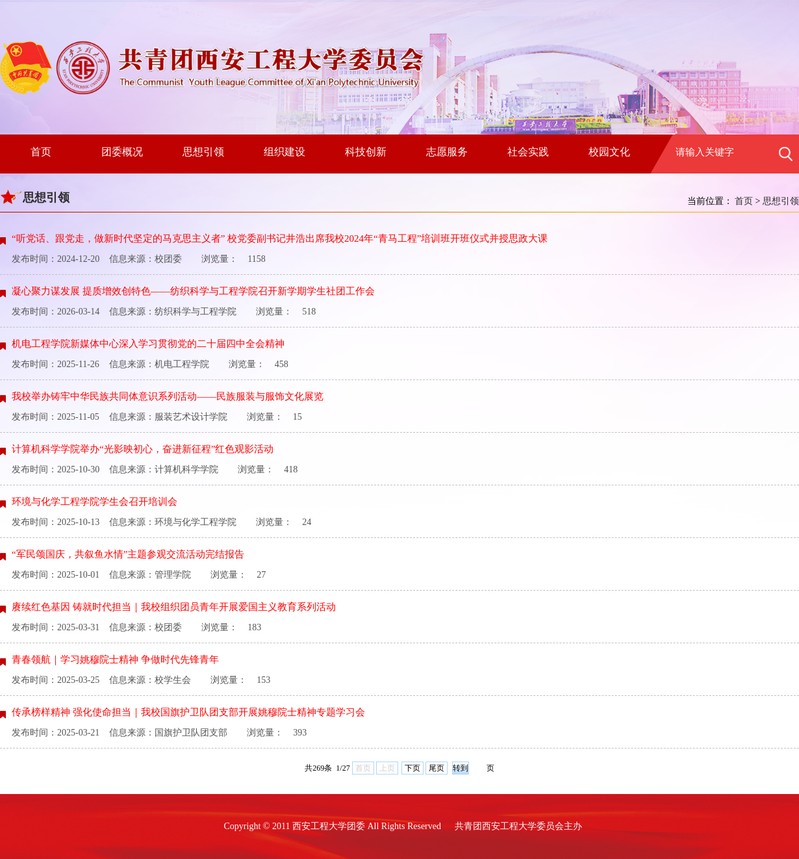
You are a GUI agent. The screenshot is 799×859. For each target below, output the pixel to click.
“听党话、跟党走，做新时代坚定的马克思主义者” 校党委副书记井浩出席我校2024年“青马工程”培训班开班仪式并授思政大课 (280, 238)
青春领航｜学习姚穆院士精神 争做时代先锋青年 (115, 659)
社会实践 (528, 151)
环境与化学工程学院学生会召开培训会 (94, 501)
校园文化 (609, 151)
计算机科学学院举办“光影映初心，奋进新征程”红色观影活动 (142, 449)
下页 (412, 768)
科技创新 (366, 151)
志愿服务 (447, 151)
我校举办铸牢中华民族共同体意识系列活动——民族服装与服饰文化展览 (167, 396)
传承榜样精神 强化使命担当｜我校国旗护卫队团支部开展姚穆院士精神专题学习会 (188, 712)
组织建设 (284, 151)
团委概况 (122, 151)
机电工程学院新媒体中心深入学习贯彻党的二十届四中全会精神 (148, 344)
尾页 (436, 768)
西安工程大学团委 (328, 826)
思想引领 (203, 151)
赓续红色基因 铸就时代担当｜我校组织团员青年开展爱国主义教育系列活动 (174, 607)
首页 (41, 151)
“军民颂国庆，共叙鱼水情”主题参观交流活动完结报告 (128, 554)
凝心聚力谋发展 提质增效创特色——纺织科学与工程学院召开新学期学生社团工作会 (193, 291)
